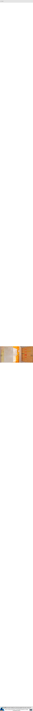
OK (31, 709)
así (15, 709)
